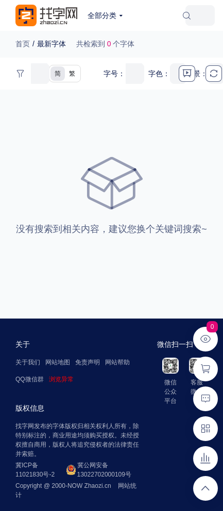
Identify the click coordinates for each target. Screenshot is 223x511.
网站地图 (57, 362)
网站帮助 (117, 362)
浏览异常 (61, 379)
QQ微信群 (29, 379)
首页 (22, 44)
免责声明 (87, 362)
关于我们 (27, 362)
